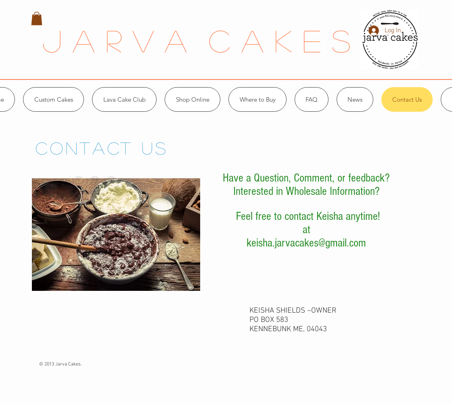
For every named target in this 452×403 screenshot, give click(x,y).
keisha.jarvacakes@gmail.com (306, 242)
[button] (36, 18)
